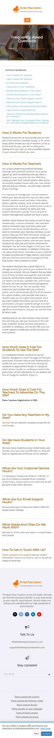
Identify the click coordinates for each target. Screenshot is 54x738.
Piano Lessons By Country (27, 696)
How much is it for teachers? (21, 87)
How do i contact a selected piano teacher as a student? (27, 115)
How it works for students (19, 75)
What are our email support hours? (24, 102)
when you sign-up (18, 149)
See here (6, 422)
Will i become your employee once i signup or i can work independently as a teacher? (28, 121)
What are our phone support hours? (24, 98)
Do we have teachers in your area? (24, 90)
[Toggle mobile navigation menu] (27, 20)
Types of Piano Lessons (27, 712)
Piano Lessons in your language (27, 708)
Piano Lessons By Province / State (27, 700)
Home (11, 48)
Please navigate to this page (15, 554)
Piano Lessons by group (27, 716)
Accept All (46, 734)
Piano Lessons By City (27, 704)
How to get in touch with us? (21, 110)
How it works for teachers (19, 79)
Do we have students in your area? (24, 94)
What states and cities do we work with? (27, 106)
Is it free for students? (18, 83)
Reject (36, 734)
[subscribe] (49, 674)
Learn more (45, 728)
